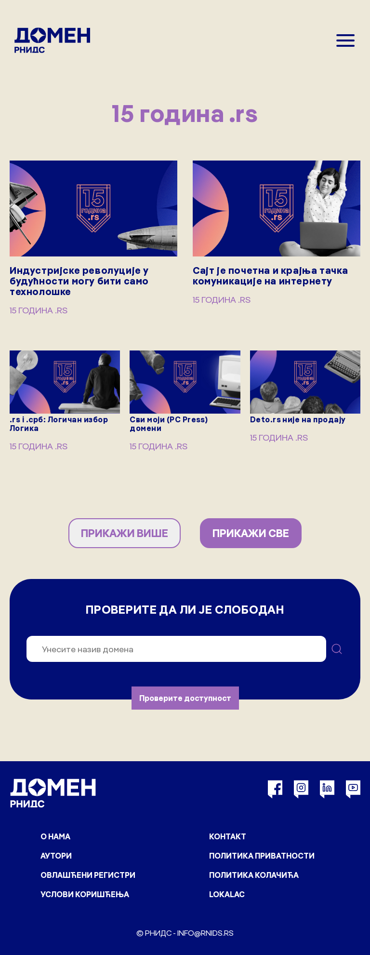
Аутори (56, 856)
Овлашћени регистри (87, 875)
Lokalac (227, 894)
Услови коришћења (84, 894)
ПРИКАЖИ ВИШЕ (124, 533)
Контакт (227, 836)
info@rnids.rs (205, 933)
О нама (55, 836)
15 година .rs (38, 310)
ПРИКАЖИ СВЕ (250, 533)
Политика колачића (254, 875)
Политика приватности (262, 856)
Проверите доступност (185, 698)
